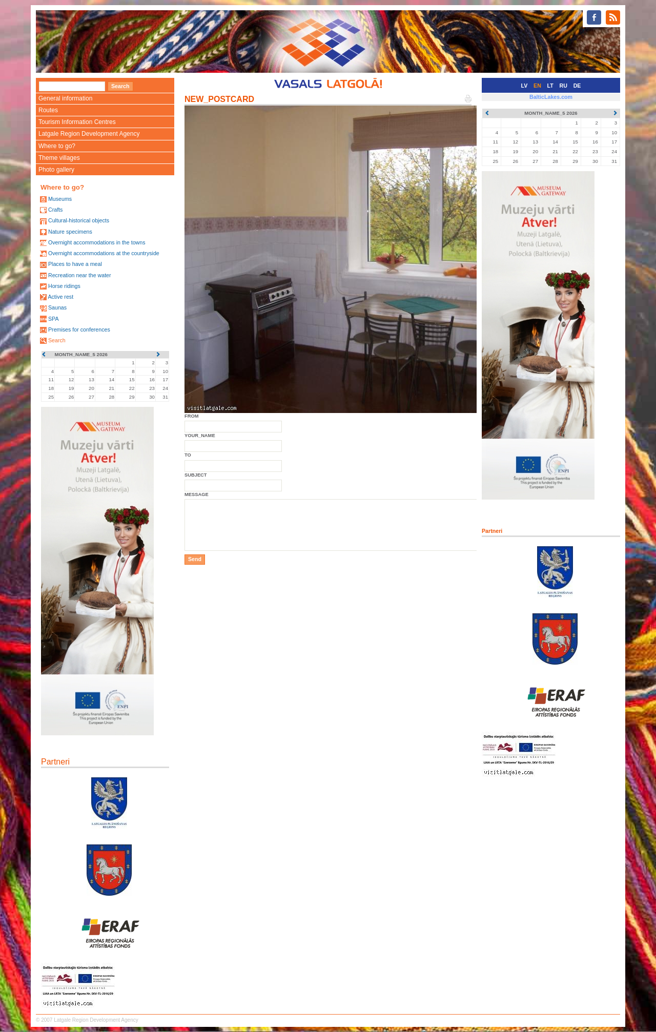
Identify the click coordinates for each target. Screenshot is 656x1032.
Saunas (57, 307)
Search (57, 340)
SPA (53, 319)
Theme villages (59, 157)
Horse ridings (64, 286)
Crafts (55, 210)
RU (563, 85)
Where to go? (56, 146)
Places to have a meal (75, 264)
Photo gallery (56, 169)
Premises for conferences (79, 329)
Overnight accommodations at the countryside (103, 253)
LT (550, 85)
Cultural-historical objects (78, 220)
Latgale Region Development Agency (88, 133)
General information (65, 98)
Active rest (60, 297)
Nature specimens (70, 232)
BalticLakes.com (550, 97)
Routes (48, 110)
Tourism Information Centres (77, 122)
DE (577, 85)
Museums (60, 199)
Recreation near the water (79, 275)
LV (524, 85)
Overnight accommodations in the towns (97, 242)
